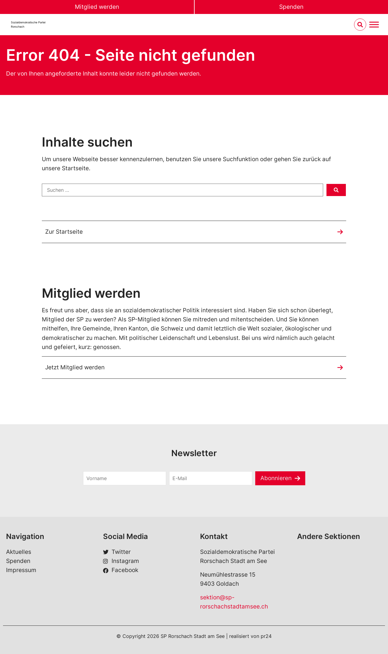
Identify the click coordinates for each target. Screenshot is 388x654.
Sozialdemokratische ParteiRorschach (28, 24)
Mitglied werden (97, 6)
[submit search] (336, 190)
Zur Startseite (64, 231)
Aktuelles (18, 551)
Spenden (291, 6)
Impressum (21, 570)
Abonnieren (276, 478)
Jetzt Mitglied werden (75, 367)
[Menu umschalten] (374, 25)
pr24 (266, 636)
